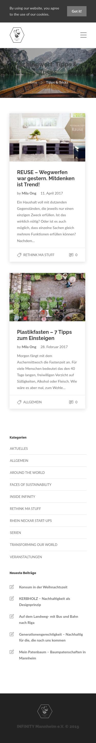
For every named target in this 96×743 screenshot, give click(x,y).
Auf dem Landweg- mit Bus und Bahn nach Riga (48, 619)
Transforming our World (34, 545)
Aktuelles (19, 449)
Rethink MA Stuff (39, 255)
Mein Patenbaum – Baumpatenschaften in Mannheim (52, 655)
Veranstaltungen (26, 557)
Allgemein (32, 402)
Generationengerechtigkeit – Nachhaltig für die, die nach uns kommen (51, 637)
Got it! (77, 11)
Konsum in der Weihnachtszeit (43, 587)
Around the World (27, 473)
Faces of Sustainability (30, 485)
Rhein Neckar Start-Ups (31, 521)
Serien (15, 533)
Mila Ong (29, 193)
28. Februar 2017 (54, 347)
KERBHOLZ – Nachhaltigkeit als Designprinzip (44, 601)
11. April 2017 (51, 193)
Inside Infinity (22, 497)
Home (32, 82)
